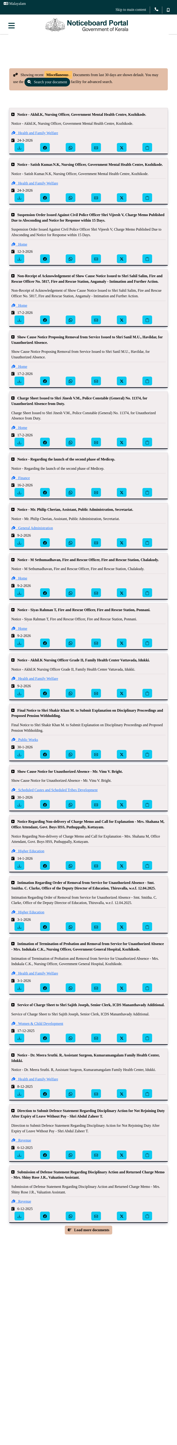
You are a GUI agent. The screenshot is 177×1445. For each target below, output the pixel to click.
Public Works (24, 742)
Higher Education (27, 854)
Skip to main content (130, 10)
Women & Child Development (37, 1026)
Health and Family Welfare (34, 135)
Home (19, 247)
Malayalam (15, 4)
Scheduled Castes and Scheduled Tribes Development (54, 792)
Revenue (21, 1143)
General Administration (32, 531)
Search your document (47, 84)
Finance (20, 480)
